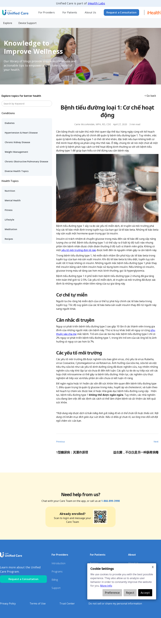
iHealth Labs (96, 3)
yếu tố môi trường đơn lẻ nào (78, 250)
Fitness (8, 210)
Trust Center (67, 603)
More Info (106, 585)
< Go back (150, 95)
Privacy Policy (8, 603)
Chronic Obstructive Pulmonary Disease (26, 161)
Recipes (9, 238)
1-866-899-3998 (110, 501)
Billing (55, 579)
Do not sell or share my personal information (115, 603)
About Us (90, 12)
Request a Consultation (121, 12)
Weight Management (16, 151)
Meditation (11, 229)
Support (56, 588)
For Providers (46, 12)
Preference (112, 593)
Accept (145, 593)
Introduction (58, 563)
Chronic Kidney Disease (17, 142)
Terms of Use (38, 603)
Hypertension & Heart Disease (21, 132)
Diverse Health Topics (16, 171)
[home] (15, 12)
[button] (46, 12)
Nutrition (10, 190)
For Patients (69, 12)
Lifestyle (9, 219)
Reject (130, 593)
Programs (57, 571)
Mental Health (13, 200)
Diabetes (9, 123)
